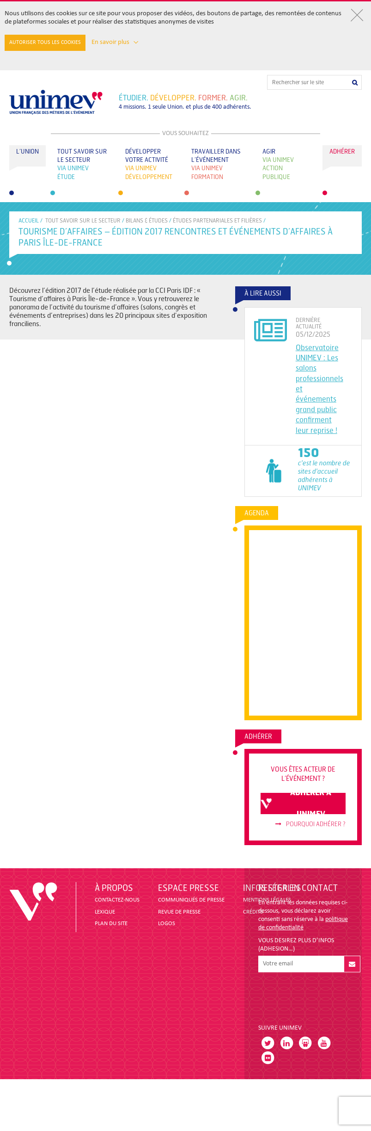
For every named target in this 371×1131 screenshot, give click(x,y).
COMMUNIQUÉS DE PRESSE (191, 900)
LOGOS (166, 924)
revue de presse (179, 912)
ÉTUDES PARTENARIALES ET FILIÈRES (217, 220)
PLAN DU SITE (111, 924)
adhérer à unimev (296, 803)
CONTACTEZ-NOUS (117, 900)
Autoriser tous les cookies (45, 42)
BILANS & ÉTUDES (147, 220)
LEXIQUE (105, 912)
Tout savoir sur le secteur (83, 220)
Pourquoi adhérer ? (310, 824)
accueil (28, 220)
